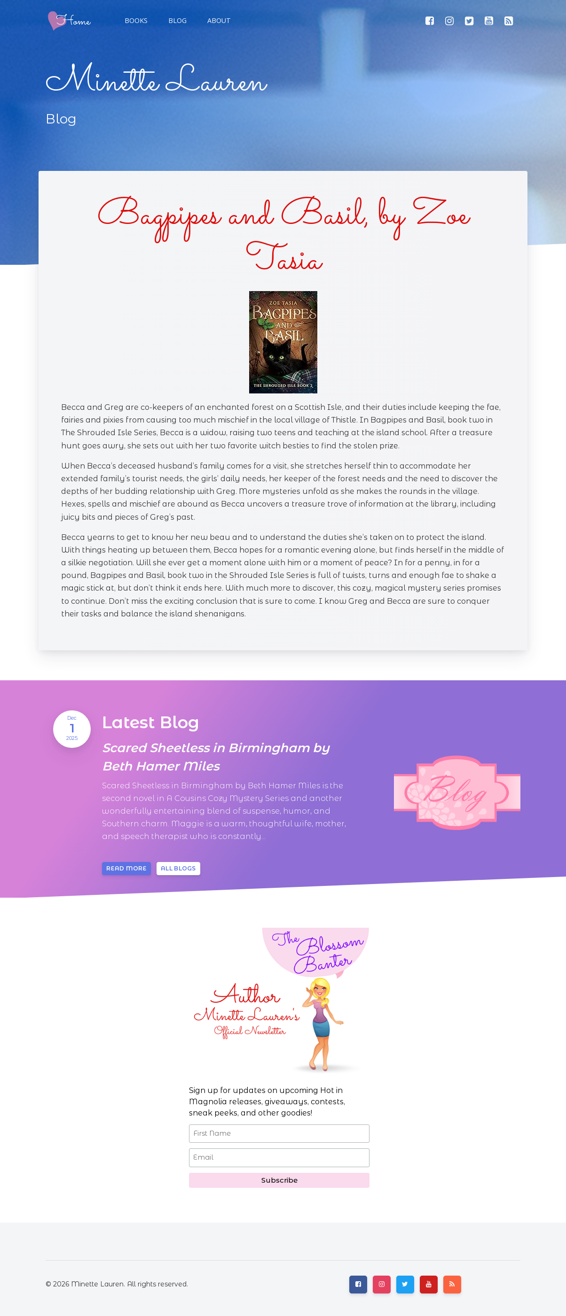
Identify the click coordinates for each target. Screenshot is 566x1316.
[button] (176, 20)
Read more (126, 868)
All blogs (178, 868)
